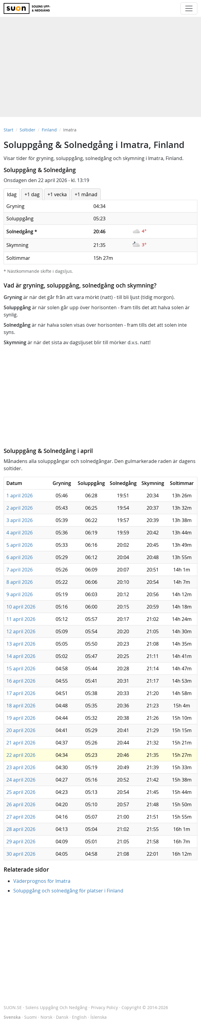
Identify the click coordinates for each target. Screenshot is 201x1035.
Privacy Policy (104, 1007)
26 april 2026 (20, 804)
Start (8, 130)
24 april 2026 (20, 779)
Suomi (30, 1017)
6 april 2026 (19, 557)
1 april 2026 (19, 495)
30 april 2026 (20, 854)
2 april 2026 (19, 508)
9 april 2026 (19, 594)
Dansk (62, 1017)
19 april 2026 (20, 718)
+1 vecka (57, 194)
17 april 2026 (20, 693)
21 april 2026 (20, 742)
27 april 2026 (20, 816)
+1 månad (86, 194)
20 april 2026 (20, 730)
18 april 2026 (20, 705)
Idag (12, 194)
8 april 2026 (19, 582)
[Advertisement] (100, 64)
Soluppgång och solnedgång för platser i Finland (68, 890)
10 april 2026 (20, 606)
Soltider (27, 130)
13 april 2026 (20, 643)
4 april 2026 (19, 532)
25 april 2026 (20, 792)
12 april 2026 (20, 631)
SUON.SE (45, 1007)
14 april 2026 (20, 656)
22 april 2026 (20, 755)
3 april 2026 (19, 520)
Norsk (46, 1017)
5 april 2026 (19, 545)
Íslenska (98, 1017)
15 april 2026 (20, 668)
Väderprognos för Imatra (41, 881)
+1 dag (32, 194)
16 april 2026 (20, 681)
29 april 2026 (20, 841)
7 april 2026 (19, 569)
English (79, 1017)
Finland (49, 130)
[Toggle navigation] (188, 8)
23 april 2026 (20, 767)
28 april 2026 (20, 829)
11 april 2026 (20, 619)
